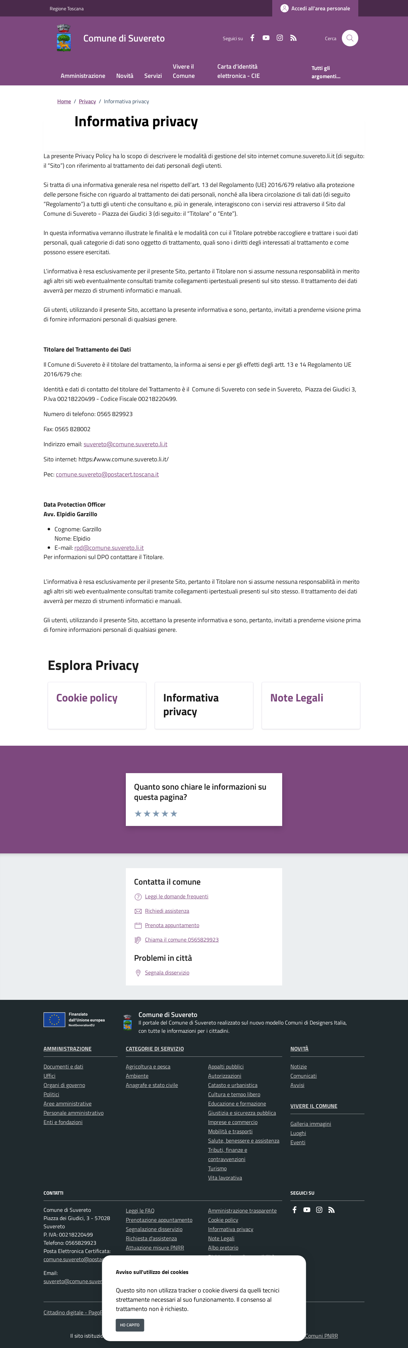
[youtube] (263, 38)
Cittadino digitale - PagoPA (75, 1312)
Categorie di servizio (155, 1048)
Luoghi (298, 1133)
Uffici (50, 1076)
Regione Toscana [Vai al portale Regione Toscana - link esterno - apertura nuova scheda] (67, 8)
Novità (299, 1048)
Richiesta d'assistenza (151, 1238)
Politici (51, 1094)
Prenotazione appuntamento (159, 1220)
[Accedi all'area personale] (315, 8)
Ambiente (137, 1076)
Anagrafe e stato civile (152, 1085)
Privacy (87, 101)
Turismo (217, 1168)
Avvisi (297, 1085)
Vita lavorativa (225, 1177)
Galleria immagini (310, 1124)
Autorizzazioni (224, 1076)
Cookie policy (223, 1220)
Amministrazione (68, 1048)
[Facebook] (249, 38)
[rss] (291, 38)
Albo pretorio (223, 1247)
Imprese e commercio (232, 1122)
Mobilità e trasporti (230, 1131)
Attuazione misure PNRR (155, 1247)
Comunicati (303, 1076)
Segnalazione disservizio (154, 1229)
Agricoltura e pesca (148, 1066)
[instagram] (277, 38)
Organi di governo (64, 1085)
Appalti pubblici (226, 1066)
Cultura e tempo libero (234, 1094)
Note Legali (221, 1238)
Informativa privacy (230, 1229)
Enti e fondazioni (63, 1122)
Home (64, 101)
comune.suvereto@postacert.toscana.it (107, 474)
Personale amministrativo (74, 1113)
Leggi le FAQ (140, 1210)
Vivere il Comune (313, 1106)
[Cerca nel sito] (350, 38)
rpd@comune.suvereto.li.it (109, 547)
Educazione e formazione (237, 1103)
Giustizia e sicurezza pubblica (242, 1113)
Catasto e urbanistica (232, 1085)
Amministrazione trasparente (242, 1210)
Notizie (298, 1066)
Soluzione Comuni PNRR (309, 1336)
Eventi (297, 1142)
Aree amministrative (68, 1103)
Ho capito (130, 1325)
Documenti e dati (63, 1066)
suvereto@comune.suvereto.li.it (125, 444)
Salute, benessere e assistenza (243, 1140)
